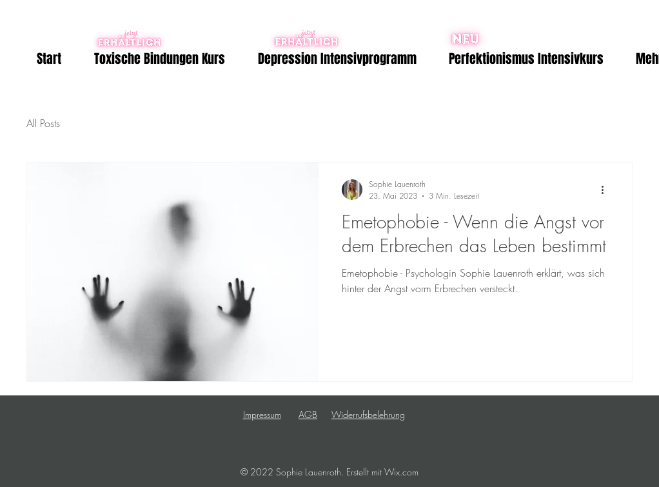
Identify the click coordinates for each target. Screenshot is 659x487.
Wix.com (401, 472)
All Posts (43, 123)
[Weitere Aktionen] (607, 189)
